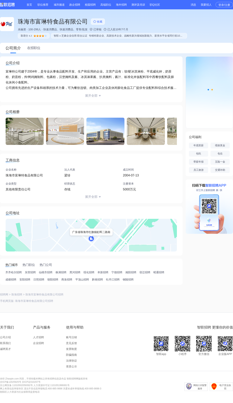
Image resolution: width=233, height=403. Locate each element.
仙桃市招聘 (45, 272)
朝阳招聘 (52, 279)
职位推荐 (42, 4)
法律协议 (71, 360)
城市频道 (59, 4)
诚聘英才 (5, 348)
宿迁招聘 (144, 272)
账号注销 (71, 337)
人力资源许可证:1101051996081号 (51, 385)
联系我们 (5, 343)
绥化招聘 (88, 272)
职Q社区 (155, 4)
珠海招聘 (16, 294)
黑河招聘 (75, 272)
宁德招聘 (116, 272)
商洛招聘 (66, 279)
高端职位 (105, 4)
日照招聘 (38, 279)
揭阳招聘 (130, 272)
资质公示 (71, 366)
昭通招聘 (158, 272)
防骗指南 (71, 354)
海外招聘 (121, 4)
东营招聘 (30, 272)
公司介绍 (5, 337)
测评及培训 (138, 4)
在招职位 (33, 48)
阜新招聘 (102, 272)
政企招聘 (74, 4)
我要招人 (206, 4)
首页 (29, 4)
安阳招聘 (24, 279)
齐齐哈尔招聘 (13, 272)
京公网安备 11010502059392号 (16, 385)
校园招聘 (90, 4)
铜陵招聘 (128, 279)
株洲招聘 (61, 272)
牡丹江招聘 (113, 279)
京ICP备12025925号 (10, 382)
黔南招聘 (97, 279)
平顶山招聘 (82, 279)
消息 (193, 4)
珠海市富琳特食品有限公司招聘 (34, 300)
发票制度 (71, 348)
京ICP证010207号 (31, 382)
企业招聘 (38, 343)
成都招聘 (10, 279)
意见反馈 (71, 343)
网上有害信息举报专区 (11, 388)
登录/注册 (224, 4)
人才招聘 (38, 337)
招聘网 (4, 294)
